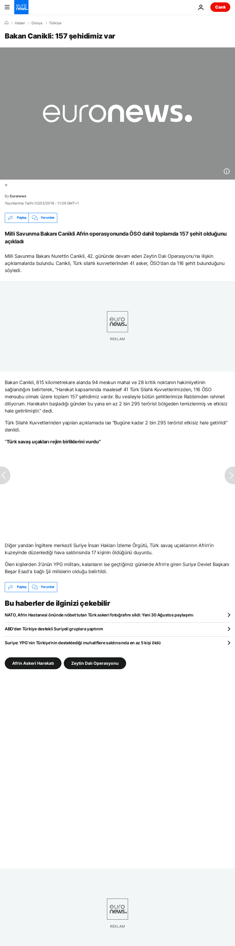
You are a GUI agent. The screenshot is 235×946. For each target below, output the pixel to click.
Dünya (36, 23)
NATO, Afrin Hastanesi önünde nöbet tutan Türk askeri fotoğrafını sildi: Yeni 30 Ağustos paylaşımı (99, 614)
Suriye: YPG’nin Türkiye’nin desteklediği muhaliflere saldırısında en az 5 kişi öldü (83, 642)
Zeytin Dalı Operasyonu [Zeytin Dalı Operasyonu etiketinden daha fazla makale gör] (95, 662)
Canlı (220, 6)
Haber (20, 23)
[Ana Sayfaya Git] (21, 7)
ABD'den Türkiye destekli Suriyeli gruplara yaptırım (54, 628)
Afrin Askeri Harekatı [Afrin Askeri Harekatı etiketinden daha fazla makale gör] (33, 662)
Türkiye (55, 23)
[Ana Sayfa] (6, 23)
